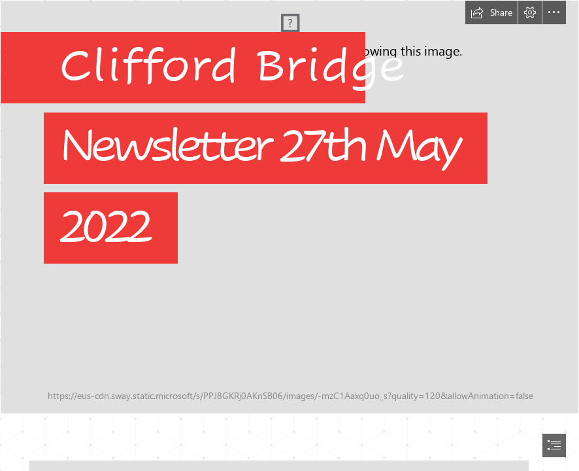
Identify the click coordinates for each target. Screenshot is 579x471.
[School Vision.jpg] (289, 207)
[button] (491, 12)
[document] (289, 235)
